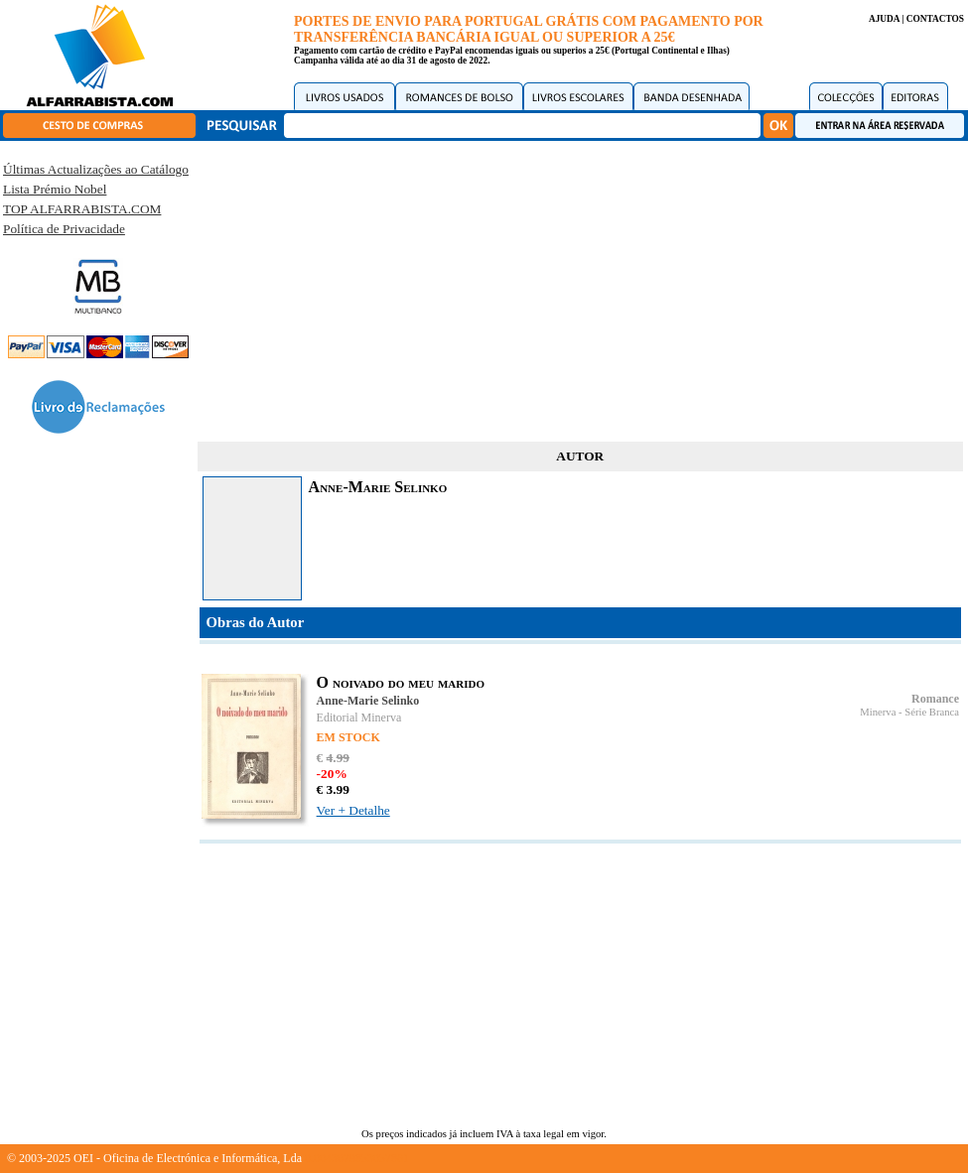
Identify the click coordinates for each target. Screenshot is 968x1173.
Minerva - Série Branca (909, 712)
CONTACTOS (935, 19)
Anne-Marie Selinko (368, 701)
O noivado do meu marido (400, 682)
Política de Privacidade (64, 228)
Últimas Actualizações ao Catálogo (96, 169)
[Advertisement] (580, 288)
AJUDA (884, 19)
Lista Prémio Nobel (54, 189)
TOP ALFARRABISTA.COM (82, 208)
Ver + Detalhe (353, 810)
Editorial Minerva (359, 717)
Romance (935, 699)
